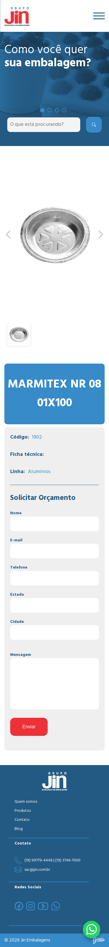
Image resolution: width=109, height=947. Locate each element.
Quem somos (26, 801)
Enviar (28, 726)
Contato (22, 819)
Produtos (23, 810)
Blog (19, 829)
